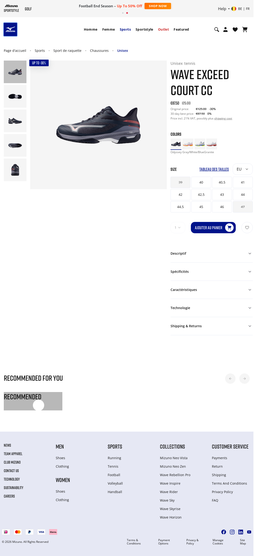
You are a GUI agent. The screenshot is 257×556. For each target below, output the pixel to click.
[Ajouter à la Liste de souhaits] (247, 227)
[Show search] (217, 29)
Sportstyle (144, 29)
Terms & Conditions (134, 542)
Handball (115, 492)
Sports (125, 29)
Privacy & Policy (192, 542)
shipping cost (223, 118)
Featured (181, 29)
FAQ (215, 500)
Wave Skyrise (170, 509)
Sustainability (13, 487)
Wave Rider (169, 492)
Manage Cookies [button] (218, 542)
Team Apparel (13, 453)
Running (114, 458)
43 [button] (222, 194)
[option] (176, 144)
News (7, 445)
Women (63, 479)
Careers (9, 496)
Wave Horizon (171, 517)
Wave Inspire (170, 483)
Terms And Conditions (229, 483)
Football (114, 475)
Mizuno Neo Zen (173, 466)
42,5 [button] (201, 194)
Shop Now (158, 6)
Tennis (113, 466)
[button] (230, 378)
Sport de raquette (67, 50)
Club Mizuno (12, 462)
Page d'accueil (15, 50)
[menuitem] (90, 29)
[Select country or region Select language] (240, 8)
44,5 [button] (180, 206)
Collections (172, 446)
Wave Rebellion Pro (175, 475)
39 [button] (180, 182)
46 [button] (222, 206)
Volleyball (115, 483)
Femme (108, 29)
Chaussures (99, 50)
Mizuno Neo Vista (174, 458)
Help (222, 8)
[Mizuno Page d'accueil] (11, 8)
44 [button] (243, 194)
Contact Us (11, 470)
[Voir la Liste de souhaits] (235, 29)
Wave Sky (167, 500)
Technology (12, 479)
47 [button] (243, 206)
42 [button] (180, 194)
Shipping (219, 475)
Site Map (243, 542)
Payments (219, 458)
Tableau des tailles (214, 169)
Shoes (60, 458)
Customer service (230, 446)
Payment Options (164, 542)
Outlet (163, 29)
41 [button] (243, 182)
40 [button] (201, 182)
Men (60, 446)
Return (217, 466)
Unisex (122, 50)
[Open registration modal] (225, 29)
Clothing (62, 466)
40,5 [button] (222, 182)
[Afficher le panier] (245, 29)
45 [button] (201, 206)
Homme (91, 29)
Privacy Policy (222, 492)
